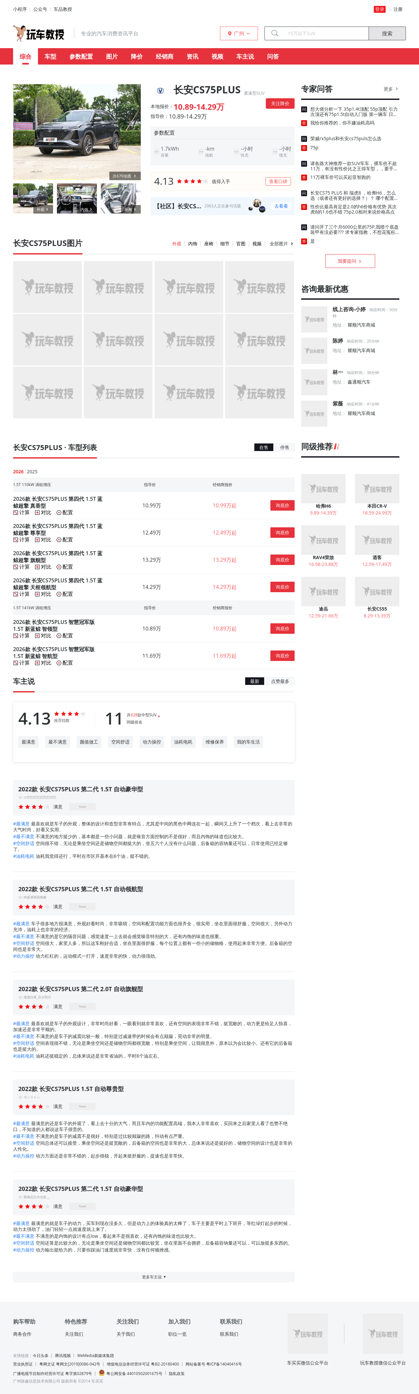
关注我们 (74, 1334)
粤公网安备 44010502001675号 (130, 1372)
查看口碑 (278, 181)
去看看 (281, 206)
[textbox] (326, 33)
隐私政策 (177, 1373)
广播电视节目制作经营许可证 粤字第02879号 (52, 1373)
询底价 (282, 505)
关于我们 (126, 1334)
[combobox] (326, 33)
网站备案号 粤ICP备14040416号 (214, 1364)
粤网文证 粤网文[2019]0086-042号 (69, 1364)
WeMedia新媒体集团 (95, 1355)
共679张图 (125, 176)
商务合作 (22, 1334)
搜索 (387, 33)
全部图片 (279, 243)
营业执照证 (23, 1364)
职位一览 (177, 1334)
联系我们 (229, 1334)
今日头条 (40, 1355)
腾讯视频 (63, 1355)
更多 (391, 89)
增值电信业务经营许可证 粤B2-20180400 (143, 1364)
